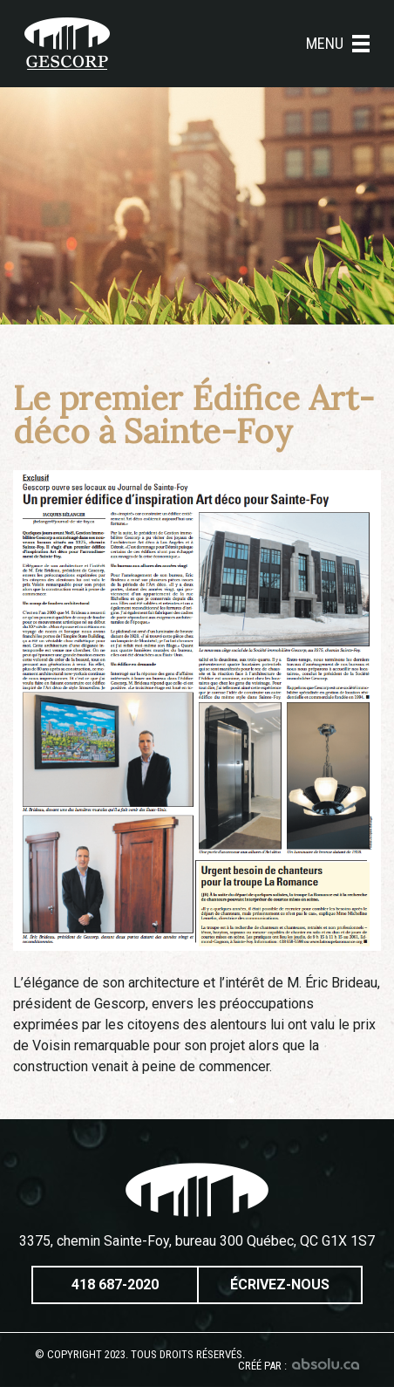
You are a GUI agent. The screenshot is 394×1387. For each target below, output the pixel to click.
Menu (338, 43)
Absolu (325, 1364)
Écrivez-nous (279, 1284)
